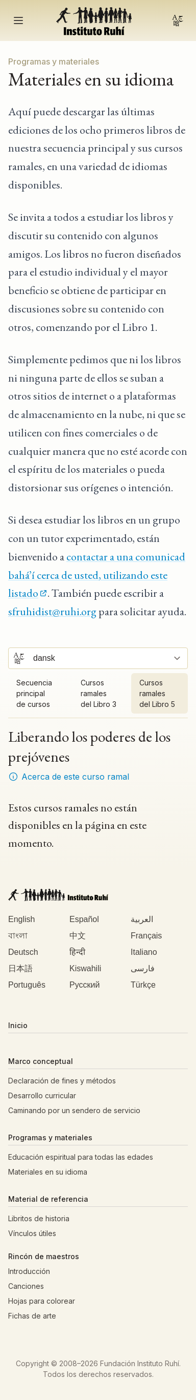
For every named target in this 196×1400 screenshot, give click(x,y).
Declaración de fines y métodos (62, 1080)
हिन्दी (77, 952)
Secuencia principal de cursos (34, 693)
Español (84, 919)
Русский (84, 984)
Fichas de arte (32, 1315)
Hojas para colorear (41, 1301)
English (21, 919)
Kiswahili (85, 968)
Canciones (26, 1286)
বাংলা (18, 935)
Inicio (18, 1025)
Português (26, 984)
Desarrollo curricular (42, 1095)
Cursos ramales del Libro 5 (157, 693)
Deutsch (23, 952)
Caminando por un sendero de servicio (74, 1110)
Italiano (144, 952)
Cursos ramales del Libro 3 (98, 693)
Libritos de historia (38, 1218)
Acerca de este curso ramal (68, 776)
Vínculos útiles (32, 1233)
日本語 (20, 968)
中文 (77, 935)
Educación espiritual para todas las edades (80, 1157)
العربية (142, 919)
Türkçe (143, 984)
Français (146, 935)
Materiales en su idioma (47, 1171)
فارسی (143, 968)
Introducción (29, 1271)
